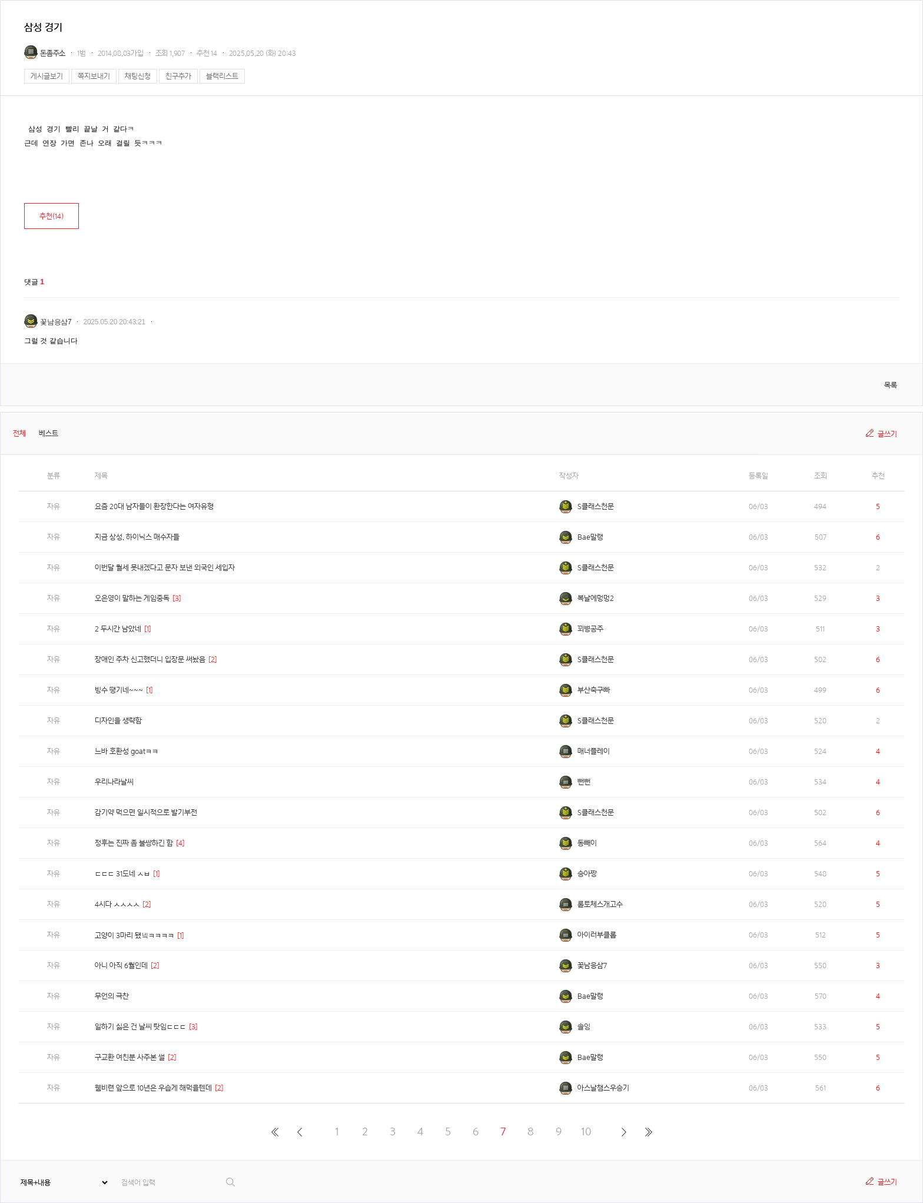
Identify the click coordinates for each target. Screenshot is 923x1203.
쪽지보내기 (94, 76)
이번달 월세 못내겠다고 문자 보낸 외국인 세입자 (165, 567)
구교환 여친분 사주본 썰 (130, 1057)
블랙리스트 (222, 76)
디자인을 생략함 (118, 720)
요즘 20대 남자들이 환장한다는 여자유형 (154, 506)
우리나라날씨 (114, 781)
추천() (51, 216)
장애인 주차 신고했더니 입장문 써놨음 (150, 659)
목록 (890, 385)
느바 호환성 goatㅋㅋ (126, 751)
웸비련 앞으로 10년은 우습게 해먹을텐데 (153, 1088)
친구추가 (178, 76)
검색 (231, 1182)
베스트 (48, 433)
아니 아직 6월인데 (121, 965)
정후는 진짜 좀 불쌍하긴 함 (134, 843)
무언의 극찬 (112, 996)
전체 (19, 433)
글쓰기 (887, 434)
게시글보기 (47, 76)
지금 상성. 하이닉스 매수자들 (137, 537)
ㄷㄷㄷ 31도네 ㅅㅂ (122, 873)
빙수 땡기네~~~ (119, 690)
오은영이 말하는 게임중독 (132, 598)
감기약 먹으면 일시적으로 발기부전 (146, 812)
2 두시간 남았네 (118, 628)
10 (586, 1131)
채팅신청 (138, 76)
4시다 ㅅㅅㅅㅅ (117, 904)
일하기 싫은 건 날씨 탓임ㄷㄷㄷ (140, 1026)
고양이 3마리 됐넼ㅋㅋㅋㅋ (134, 935)
